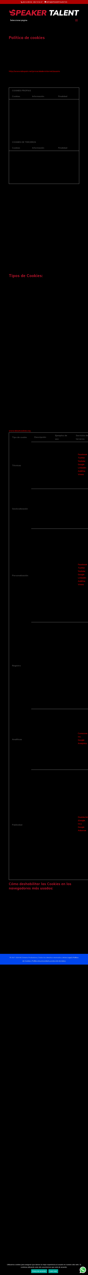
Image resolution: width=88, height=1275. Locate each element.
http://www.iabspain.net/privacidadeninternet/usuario (34, 71)
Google (81, 464)
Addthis (81, 471)
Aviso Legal (67, 957)
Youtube (81, 461)
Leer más (53, 1271)
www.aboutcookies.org (19, 430)
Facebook (82, 454)
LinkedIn (82, 467)
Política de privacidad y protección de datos (49, 961)
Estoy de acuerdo (39, 1271)
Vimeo (81, 474)
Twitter (81, 457)
